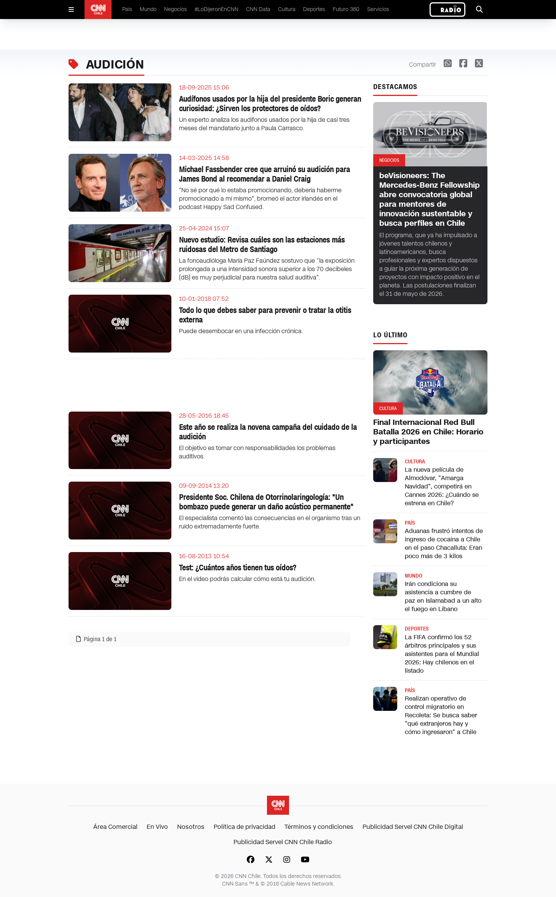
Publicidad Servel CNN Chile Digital (413, 826)
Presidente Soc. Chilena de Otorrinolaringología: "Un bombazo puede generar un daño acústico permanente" (266, 502)
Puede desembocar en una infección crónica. (241, 331)
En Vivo (157, 826)
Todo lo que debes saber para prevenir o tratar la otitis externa (265, 315)
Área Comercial (115, 826)
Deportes (314, 9)
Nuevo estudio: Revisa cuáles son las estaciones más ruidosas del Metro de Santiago (262, 245)
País (127, 9)
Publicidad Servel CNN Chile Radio (282, 842)
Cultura (287, 9)
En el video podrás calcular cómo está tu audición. (247, 579)
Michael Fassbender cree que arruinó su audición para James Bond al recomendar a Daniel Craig (264, 174)
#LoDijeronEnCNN (216, 9)
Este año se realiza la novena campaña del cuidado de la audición (268, 432)
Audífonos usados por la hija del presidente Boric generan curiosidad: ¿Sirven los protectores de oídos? (270, 104)
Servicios (378, 9)
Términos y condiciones (318, 826)
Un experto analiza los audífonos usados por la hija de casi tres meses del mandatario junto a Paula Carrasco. (264, 123)
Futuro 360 (346, 9)
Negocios (175, 9)
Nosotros (191, 826)
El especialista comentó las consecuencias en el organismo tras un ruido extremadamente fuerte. (269, 522)
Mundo (148, 9)
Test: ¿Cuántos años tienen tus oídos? (237, 567)
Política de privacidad (244, 826)
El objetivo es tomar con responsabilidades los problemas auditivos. (257, 452)
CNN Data (258, 9)
